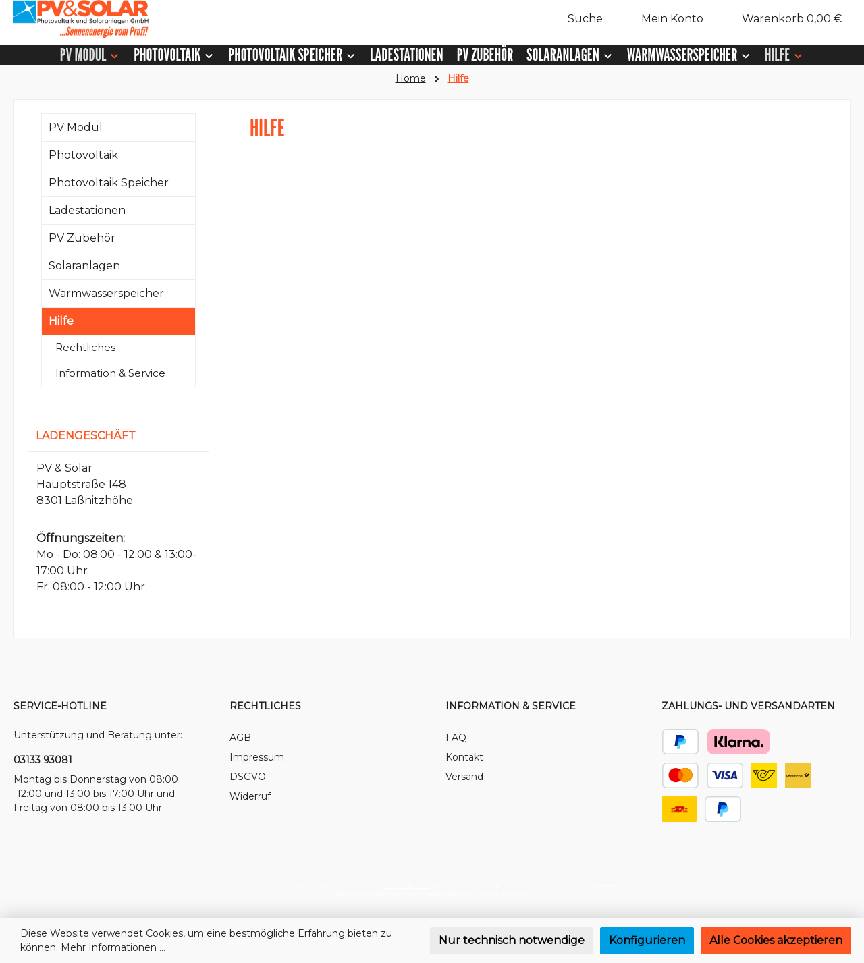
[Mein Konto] (665, 19)
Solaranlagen (84, 265)
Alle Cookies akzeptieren (775, 940)
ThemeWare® (515, 893)
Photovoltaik (83, 154)
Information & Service (110, 372)
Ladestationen (87, 210)
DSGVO (248, 777)
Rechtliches (85, 347)
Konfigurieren (647, 940)
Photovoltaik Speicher (109, 182)
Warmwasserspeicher (106, 293)
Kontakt (464, 757)
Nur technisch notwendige (512, 940)
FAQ (456, 738)
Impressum (257, 757)
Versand (464, 777)
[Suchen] (578, 19)
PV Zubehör (82, 237)
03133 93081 (43, 760)
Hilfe (61, 320)
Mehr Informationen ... (113, 947)
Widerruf (250, 796)
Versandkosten (407, 885)
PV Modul (76, 127)
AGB (240, 738)
